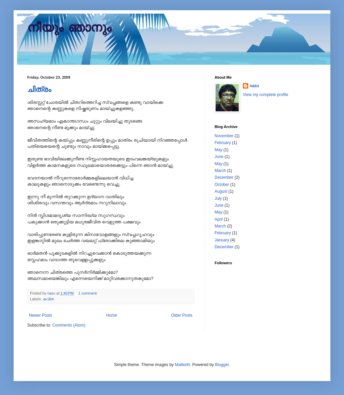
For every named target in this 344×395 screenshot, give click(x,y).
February (223, 142)
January (222, 240)
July (218, 198)
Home (111, 315)
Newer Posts (40, 315)
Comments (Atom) (68, 325)
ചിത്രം (39, 89)
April (219, 219)
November (224, 135)
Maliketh (182, 364)
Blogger (222, 364)
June (219, 156)
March (220, 170)
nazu (254, 85)
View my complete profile (265, 94)
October (222, 184)
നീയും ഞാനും (69, 28)
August (221, 191)
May (218, 149)
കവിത (48, 299)
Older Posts (181, 315)
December (224, 177)
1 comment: (88, 293)
